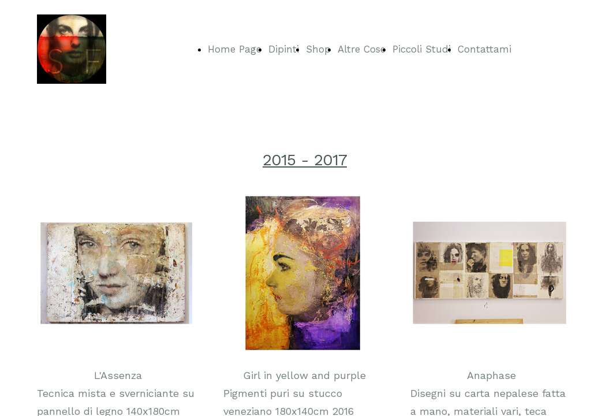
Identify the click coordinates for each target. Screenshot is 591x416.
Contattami (484, 49)
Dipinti (283, 49)
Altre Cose (362, 49)
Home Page (234, 49)
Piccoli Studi (421, 49)
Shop (318, 49)
